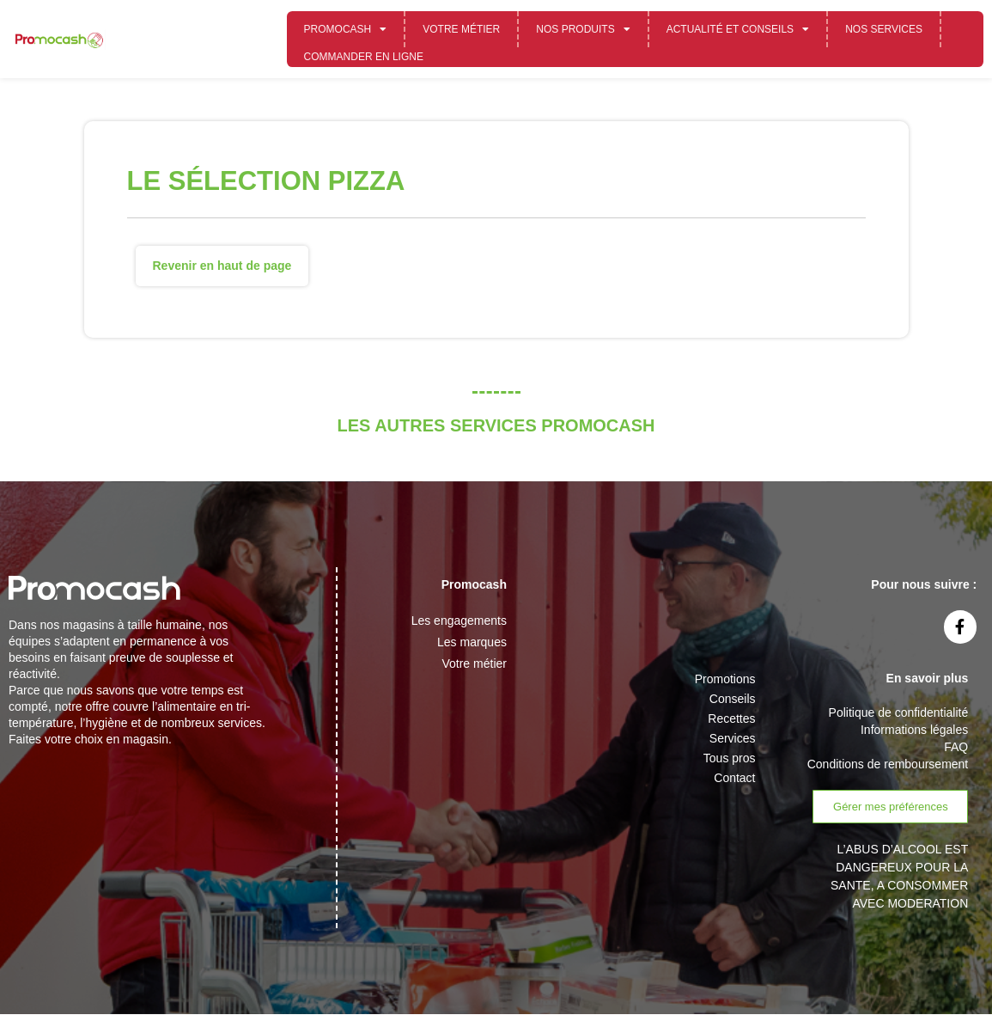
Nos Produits (583, 29)
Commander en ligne (363, 57)
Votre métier (461, 29)
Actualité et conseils (737, 29)
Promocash (345, 29)
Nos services (883, 29)
